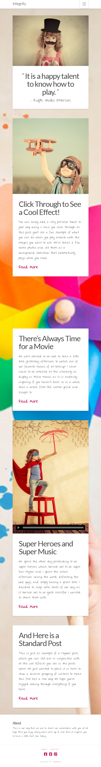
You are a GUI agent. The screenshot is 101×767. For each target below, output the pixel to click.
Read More (28, 267)
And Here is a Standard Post (40, 639)
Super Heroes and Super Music (46, 547)
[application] (50, 527)
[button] (84, 4)
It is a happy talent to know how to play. (52, 83)
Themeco (57, 761)
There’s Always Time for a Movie (49, 342)
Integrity (19, 4)
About (44, 750)
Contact (55, 750)
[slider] (53, 527)
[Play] (18, 527)
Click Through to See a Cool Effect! (50, 207)
